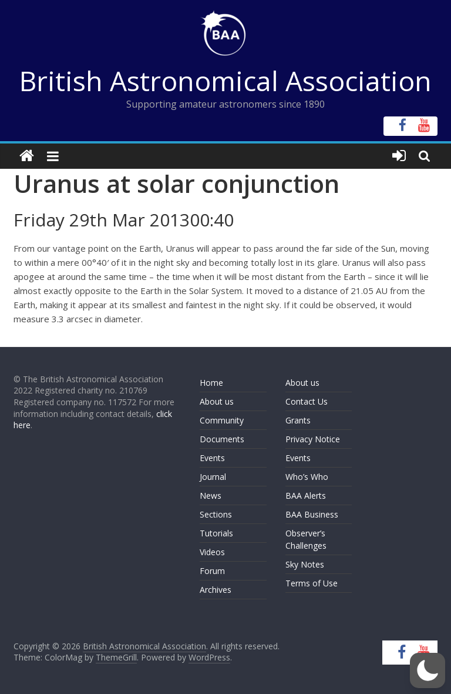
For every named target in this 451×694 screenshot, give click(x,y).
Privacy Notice (312, 439)
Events (212, 457)
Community (222, 420)
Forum (212, 570)
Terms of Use (311, 583)
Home (211, 382)
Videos (212, 552)
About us (217, 401)
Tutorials (216, 533)
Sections (216, 514)
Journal (213, 476)
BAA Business (311, 514)
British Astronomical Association (225, 80)
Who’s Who (306, 476)
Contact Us (306, 401)
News (210, 495)
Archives (215, 589)
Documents (222, 439)
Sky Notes (304, 564)
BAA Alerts (305, 495)
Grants (298, 420)
